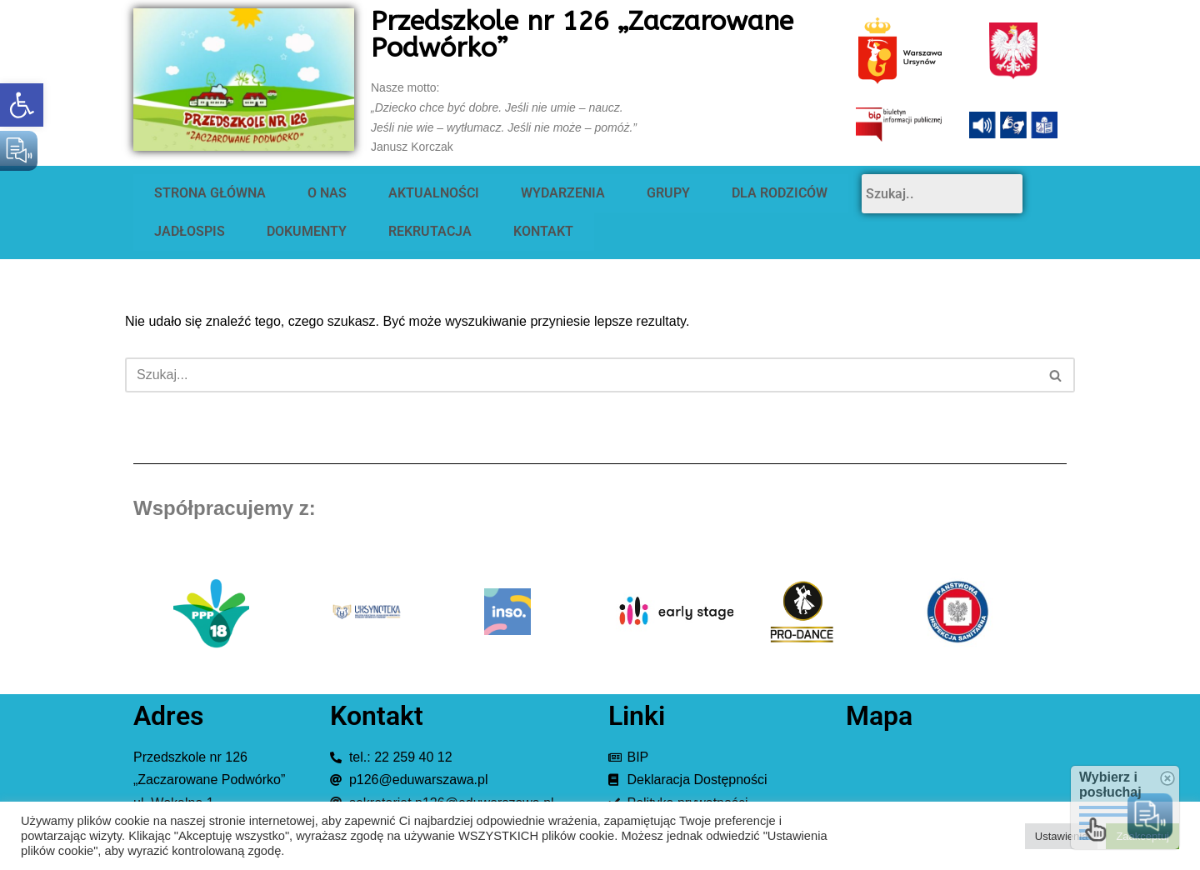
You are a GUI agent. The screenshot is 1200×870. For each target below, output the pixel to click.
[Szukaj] (581, 375)
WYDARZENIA (563, 193)
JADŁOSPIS (189, 231)
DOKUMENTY (307, 231)
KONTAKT (543, 231)
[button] (21, 105)
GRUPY (668, 193)
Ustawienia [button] (1061, 836)
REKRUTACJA (430, 231)
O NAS (327, 193)
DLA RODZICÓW (780, 193)
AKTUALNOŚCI (433, 193)
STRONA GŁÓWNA (210, 193)
